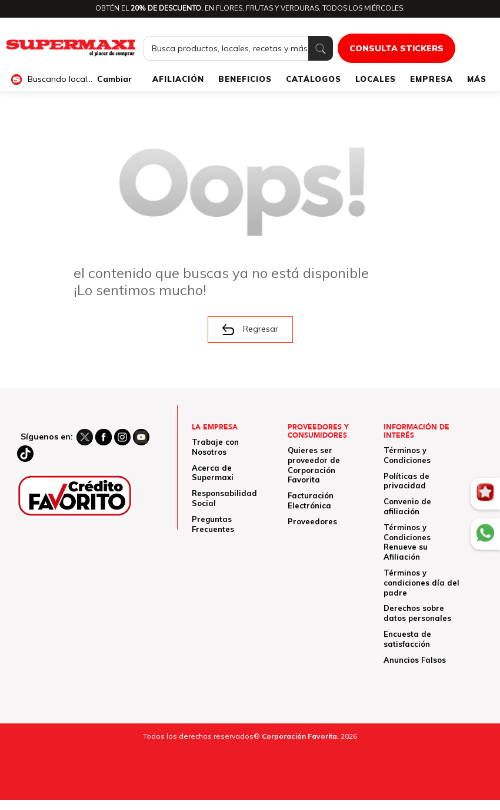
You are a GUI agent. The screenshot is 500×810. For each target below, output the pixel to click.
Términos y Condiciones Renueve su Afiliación (407, 542)
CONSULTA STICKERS (396, 48)
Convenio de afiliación (407, 506)
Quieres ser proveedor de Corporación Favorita (314, 464)
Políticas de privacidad (406, 481)
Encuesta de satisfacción (407, 639)
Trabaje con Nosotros (215, 447)
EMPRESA (431, 79)
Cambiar (114, 79)
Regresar (250, 329)
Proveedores (312, 521)
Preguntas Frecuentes (213, 524)
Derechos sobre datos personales (417, 613)
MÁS (476, 79)
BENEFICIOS (245, 79)
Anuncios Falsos (415, 659)
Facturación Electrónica (311, 500)
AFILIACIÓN (178, 79)
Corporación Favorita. (300, 736)
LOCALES (375, 79)
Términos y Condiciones (407, 455)
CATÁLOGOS (313, 79)
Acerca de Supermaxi (213, 472)
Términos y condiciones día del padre (421, 582)
